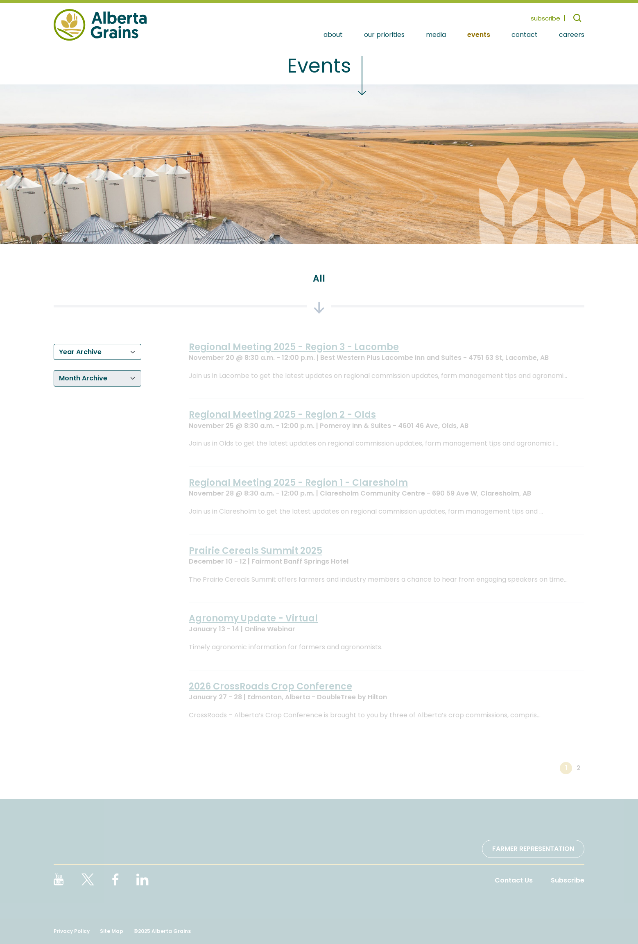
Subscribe (567, 880)
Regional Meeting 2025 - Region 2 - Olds (282, 414)
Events (478, 35)
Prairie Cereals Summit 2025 (255, 550)
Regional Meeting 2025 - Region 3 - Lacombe (294, 347)
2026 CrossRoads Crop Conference (270, 686)
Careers (571, 35)
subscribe (545, 18)
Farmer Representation (533, 848)
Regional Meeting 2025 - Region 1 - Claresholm (298, 482)
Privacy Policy (72, 931)
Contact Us (514, 880)
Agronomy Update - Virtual (253, 618)
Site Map (111, 931)
